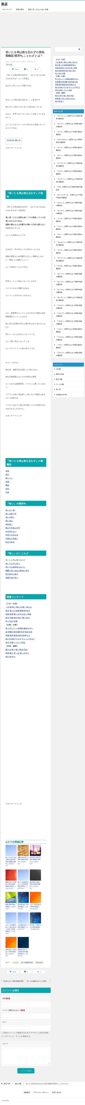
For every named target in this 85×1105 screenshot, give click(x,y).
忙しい (12, 628)
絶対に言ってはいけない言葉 (38, 9)
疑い (17, 650)
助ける (8, 639)
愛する (8, 650)
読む (11, 621)
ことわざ (15, 961)
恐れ (26, 650)
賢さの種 (9, 64)
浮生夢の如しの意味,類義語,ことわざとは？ (23, 906)
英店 (4, 3)
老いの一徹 (10, 510)
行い (31, 628)
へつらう (17, 642)
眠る (7, 618)
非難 (11, 642)
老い (14, 607)
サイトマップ (7, 9)
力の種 (58, 369)
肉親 (29, 614)
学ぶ (7, 621)
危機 (10, 632)
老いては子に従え (13, 564)
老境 (7, 471)
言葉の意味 (20, 9)
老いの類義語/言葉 (27, 961)
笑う (14, 657)
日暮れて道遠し (12, 539)
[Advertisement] (42, 28)
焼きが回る (10, 542)
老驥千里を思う (12, 578)
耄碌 (7, 485)
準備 (7, 635)
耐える (27, 635)
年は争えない (11, 531)
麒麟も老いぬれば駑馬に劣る (17, 571)
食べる (16, 614)
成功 (20, 635)
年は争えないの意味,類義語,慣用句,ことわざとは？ (14, 980)
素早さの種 (60, 374)
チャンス (25, 639)
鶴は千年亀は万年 (13, 528)
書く (24, 607)
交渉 (22, 632)
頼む (13, 639)
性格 (7, 614)
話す (28, 618)
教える (19, 607)
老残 (7, 482)
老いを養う (10, 517)
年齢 (11, 618)
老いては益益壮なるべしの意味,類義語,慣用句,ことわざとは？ (23, 885)
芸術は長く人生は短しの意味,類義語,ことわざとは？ (11, 952)
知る (28, 611)
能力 (15, 618)
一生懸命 (19, 628)
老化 (7, 489)
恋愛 (15, 621)
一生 (7, 607)
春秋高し (9, 524)
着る (7, 611)
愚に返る (9, 521)
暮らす (12, 611)
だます (18, 639)
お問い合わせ (56, 1091)
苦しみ (16, 653)
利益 (23, 642)
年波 (7, 492)
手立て (32, 639)
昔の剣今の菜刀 (12, 574)
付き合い (23, 614)
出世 (30, 632)
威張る (26, 628)
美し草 (58, 389)
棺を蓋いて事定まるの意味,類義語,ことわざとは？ (35, 926)
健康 (21, 611)
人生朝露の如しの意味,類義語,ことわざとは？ (23, 926)
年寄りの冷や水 (12, 535)
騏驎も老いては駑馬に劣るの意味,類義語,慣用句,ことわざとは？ (11, 885)
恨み (21, 650)
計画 (14, 632)
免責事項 (27, 1091)
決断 (18, 632)
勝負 (15, 635)
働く (24, 618)
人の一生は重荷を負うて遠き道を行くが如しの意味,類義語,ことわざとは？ (11, 928)
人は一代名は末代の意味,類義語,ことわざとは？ (35, 906)
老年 (7, 475)
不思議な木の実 (61, 394)
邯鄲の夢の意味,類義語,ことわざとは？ (11, 906)
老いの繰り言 (11, 514)
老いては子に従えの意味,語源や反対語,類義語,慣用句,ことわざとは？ (11, 861)
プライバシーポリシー (41, 1091)
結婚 (17, 611)
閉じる (17, 140)
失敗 (26, 632)
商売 (11, 635)
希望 (7, 653)
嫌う (11, 653)
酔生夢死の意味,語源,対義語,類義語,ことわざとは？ (35, 885)
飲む (20, 618)
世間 (11, 614)
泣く (27, 653)
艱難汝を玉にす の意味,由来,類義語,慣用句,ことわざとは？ (23, 952)
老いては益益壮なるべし (15, 567)
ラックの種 (60, 384)
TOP (7, 1083)
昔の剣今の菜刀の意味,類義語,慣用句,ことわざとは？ (35, 860)
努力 (7, 642)
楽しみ (22, 653)
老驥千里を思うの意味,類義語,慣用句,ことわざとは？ (23, 860)
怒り (13, 650)
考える (29, 607)
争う (7, 628)
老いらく (9, 478)
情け (7, 657)
